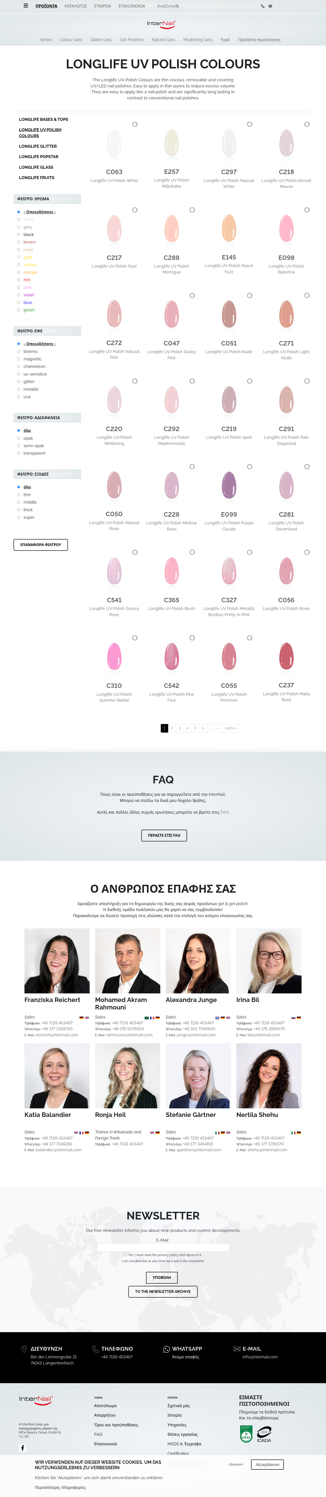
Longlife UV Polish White (114, 180)
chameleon (35, 366)
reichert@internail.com (57, 1034)
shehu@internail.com (267, 1149)
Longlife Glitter (38, 146)
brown (30, 242)
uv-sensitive (35, 374)
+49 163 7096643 (199, 1028)
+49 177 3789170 (269, 1144)
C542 (171, 685)
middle (30, 502)
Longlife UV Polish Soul (114, 266)
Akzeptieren (267, 1464)
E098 (286, 258)
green (29, 310)
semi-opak (34, 445)
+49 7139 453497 (56, 1023)
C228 (172, 514)
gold (28, 257)
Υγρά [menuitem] (225, 39)
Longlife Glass (36, 167)
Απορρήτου (104, 1415)
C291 (286, 429)
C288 (172, 258)
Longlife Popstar (38, 156)
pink (28, 287)
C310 (114, 685)
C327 (229, 600)
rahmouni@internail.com (129, 1034)
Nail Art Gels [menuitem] (163, 39)
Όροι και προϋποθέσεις (116, 1424)
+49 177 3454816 (198, 1144)
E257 (171, 171)
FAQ (224, 812)
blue (28, 302)
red (27, 279)
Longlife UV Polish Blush (171, 608)
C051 (229, 343)
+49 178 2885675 (269, 1028)
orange (30, 272)
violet (29, 294)
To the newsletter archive (163, 1291)
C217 (114, 258)
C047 (172, 343)
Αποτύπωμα (105, 1405)
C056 (286, 600)
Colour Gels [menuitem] (71, 39)
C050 (114, 514)
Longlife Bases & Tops (43, 119)
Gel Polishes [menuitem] (132, 39)
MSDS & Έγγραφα (184, 1443)
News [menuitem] (46, 39)
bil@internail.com (263, 1034)
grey (28, 227)
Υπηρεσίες (177, 1424)
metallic (31, 389)
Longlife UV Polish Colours (40, 132)
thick (28, 509)
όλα (27, 430)
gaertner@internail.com (199, 1149)
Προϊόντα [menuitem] (46, 6)
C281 (286, 514)
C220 (114, 429)
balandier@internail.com (59, 1149)
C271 (286, 343)
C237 (286, 685)
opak (28, 438)
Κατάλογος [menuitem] (76, 6)
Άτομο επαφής (185, 1357)
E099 (229, 514)
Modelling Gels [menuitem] (197, 39)
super (29, 517)
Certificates (178, 1453)
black (29, 234)
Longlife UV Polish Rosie (286, 608)
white (29, 219)
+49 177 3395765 (57, 1028)
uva (27, 396)
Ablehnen (236, 1464)
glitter (29, 381)
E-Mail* (163, 1245)
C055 (229, 685)
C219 (229, 429)
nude (29, 249)
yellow (30, 264)
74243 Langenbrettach (52, 1363)
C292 (172, 429)
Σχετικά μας (179, 1405)
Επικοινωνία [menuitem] (131, 6)
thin (27, 494)
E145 (229, 257)
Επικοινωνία (105, 1443)
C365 (171, 600)
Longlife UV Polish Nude (229, 351)
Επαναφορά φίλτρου (40, 545)
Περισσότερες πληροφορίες (60, 1487)
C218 (286, 172)
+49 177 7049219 (57, 1144)
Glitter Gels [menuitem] (101, 39)
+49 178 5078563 (128, 1028)
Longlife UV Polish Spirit (229, 437)
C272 (114, 343)
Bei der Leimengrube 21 (54, 1357)
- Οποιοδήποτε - (40, 212)
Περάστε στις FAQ (164, 835)
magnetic (33, 359)
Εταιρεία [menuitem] (102, 6)
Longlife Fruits (36, 177)
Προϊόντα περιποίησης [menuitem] (259, 39)
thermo (31, 351)
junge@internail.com (196, 1034)
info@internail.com (260, 1357)
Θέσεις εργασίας (183, 1434)
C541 (114, 600)
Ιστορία (175, 1415)
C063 (114, 172)
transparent (35, 453)
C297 (229, 172)
